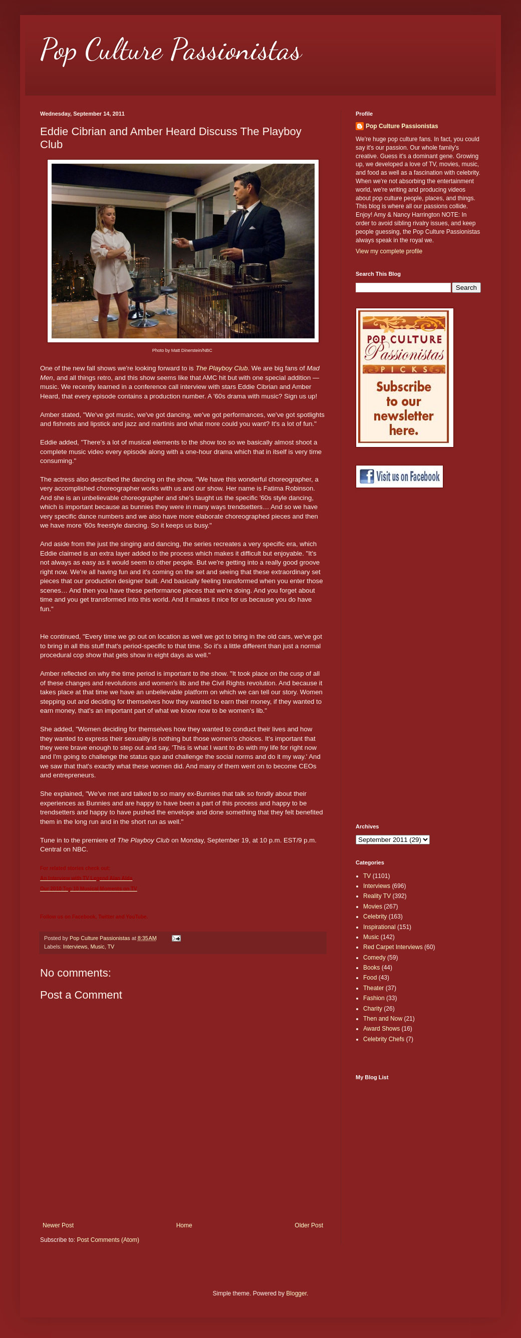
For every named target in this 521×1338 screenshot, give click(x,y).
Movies (372, 906)
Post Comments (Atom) (108, 1239)
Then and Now (382, 1018)
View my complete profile (389, 251)
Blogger (296, 1293)
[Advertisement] (390, 656)
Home (184, 1225)
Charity (372, 1008)
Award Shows (381, 1028)
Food (370, 977)
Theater (373, 988)
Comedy (374, 957)
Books (371, 967)
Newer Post (58, 1225)
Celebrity (375, 916)
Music (97, 947)
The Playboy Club (221, 368)
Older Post (309, 1225)
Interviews (75, 947)
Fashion (374, 998)
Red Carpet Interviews (393, 947)
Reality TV (377, 896)
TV (110, 947)
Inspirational (379, 927)
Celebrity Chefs (383, 1039)
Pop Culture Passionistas (171, 49)
